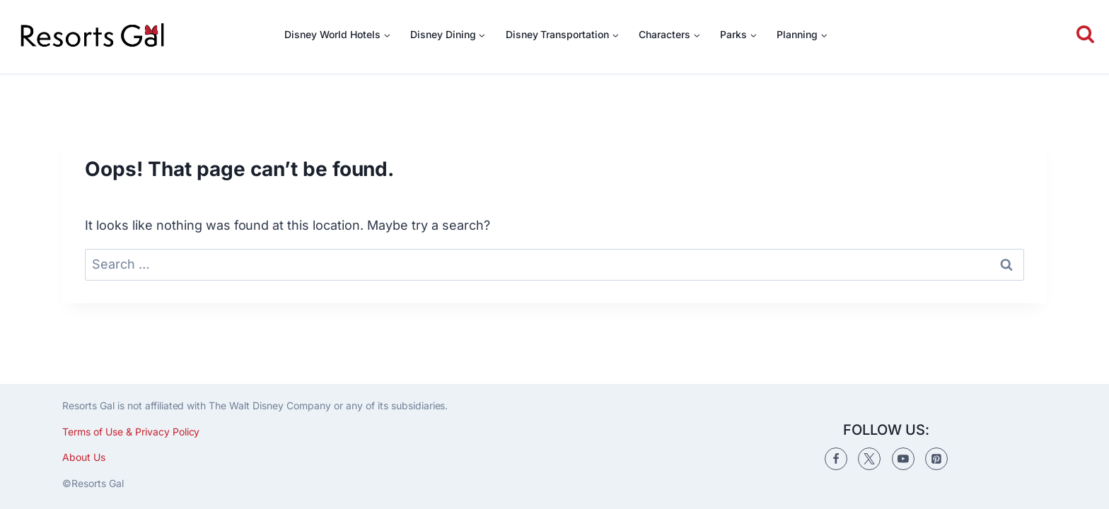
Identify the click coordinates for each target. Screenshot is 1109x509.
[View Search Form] (1082, 35)
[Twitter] (869, 458)
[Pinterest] (936, 458)
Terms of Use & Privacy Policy (130, 432)
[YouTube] (903, 458)
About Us (83, 457)
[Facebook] (836, 458)
